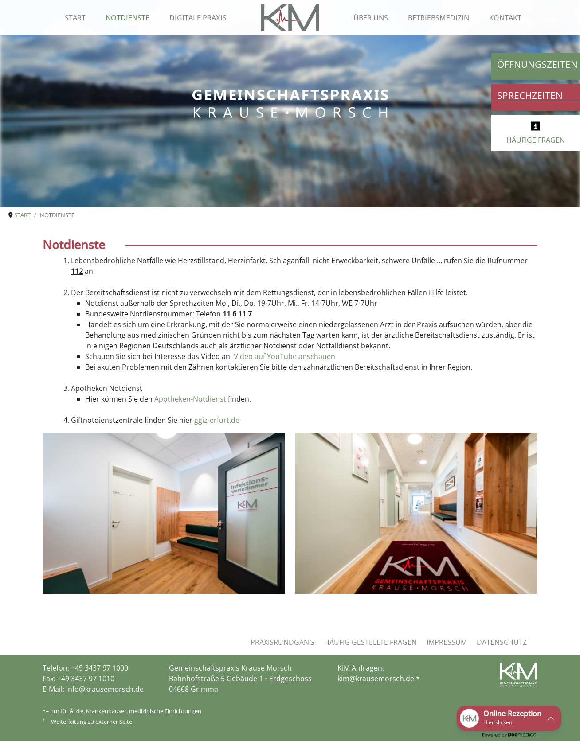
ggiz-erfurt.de (216, 420)
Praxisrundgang (282, 642)
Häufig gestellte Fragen (370, 642)
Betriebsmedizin (438, 18)
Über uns (370, 18)
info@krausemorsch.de (105, 689)
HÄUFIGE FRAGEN (535, 140)
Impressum (447, 642)
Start (75, 18)
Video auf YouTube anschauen (284, 356)
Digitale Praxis (198, 18)
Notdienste (127, 18)
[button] (509, 718)
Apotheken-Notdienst (190, 399)
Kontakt (505, 18)
